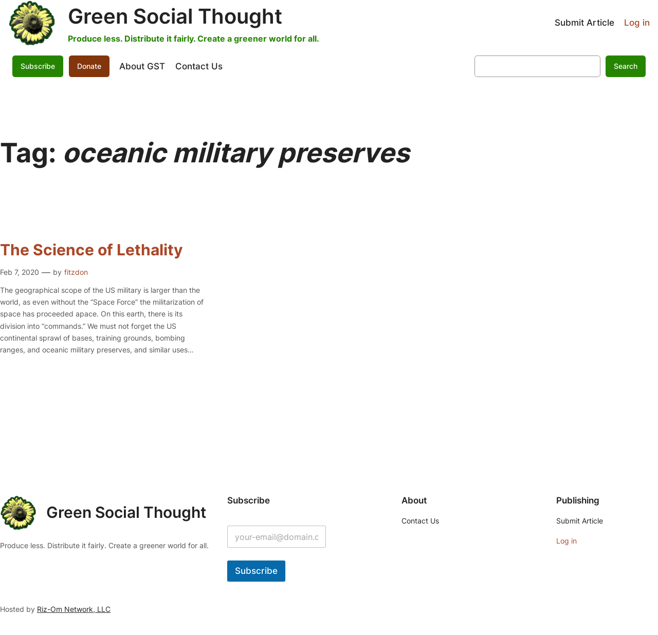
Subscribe (38, 66)
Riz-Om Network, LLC (74, 609)
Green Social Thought (175, 16)
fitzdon (76, 272)
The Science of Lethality (91, 250)
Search (625, 66)
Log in (637, 22)
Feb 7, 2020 (19, 272)
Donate (89, 66)
